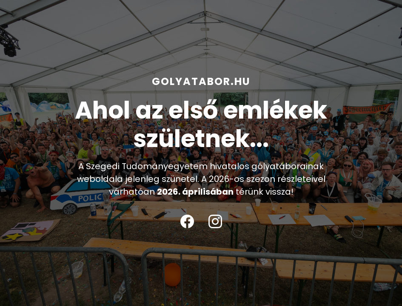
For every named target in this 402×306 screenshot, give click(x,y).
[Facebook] (187, 221)
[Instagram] (215, 221)
